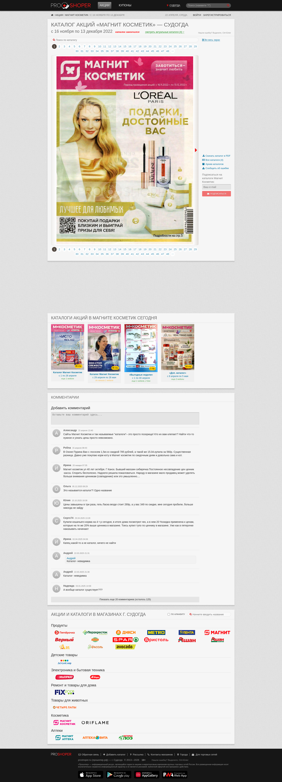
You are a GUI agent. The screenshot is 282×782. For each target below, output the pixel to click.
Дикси (125, 632)
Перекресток (95, 632)
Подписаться (216, 193)
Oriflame (95, 722)
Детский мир (64, 662)
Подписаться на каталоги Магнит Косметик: (212, 178)
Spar (125, 639)
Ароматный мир (64, 647)
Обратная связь (88, 754)
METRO (156, 632)
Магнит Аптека (64, 737)
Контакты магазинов (160, 754)
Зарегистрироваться (217, 15)
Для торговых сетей (204, 754)
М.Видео (95, 677)
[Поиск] (208, 5)
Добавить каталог (114, 754)
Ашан (187, 639)
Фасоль (95, 647)
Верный (64, 639)
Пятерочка (64, 632)
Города (182, 754)
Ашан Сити (217, 639)
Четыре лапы (64, 707)
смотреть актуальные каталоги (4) (164, 32)
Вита (95, 737)
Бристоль (156, 639)
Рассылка (136, 754)
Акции (105, 5)
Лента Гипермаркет (187, 632)
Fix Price (64, 692)
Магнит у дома (217, 632)
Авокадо (125, 647)
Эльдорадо (64, 677)
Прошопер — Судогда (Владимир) (71, 5)
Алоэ (125, 737)
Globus (95, 639)
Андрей (71, 558)
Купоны (125, 5)
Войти (197, 15)
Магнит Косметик (76, 15)
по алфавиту (176, 614)
